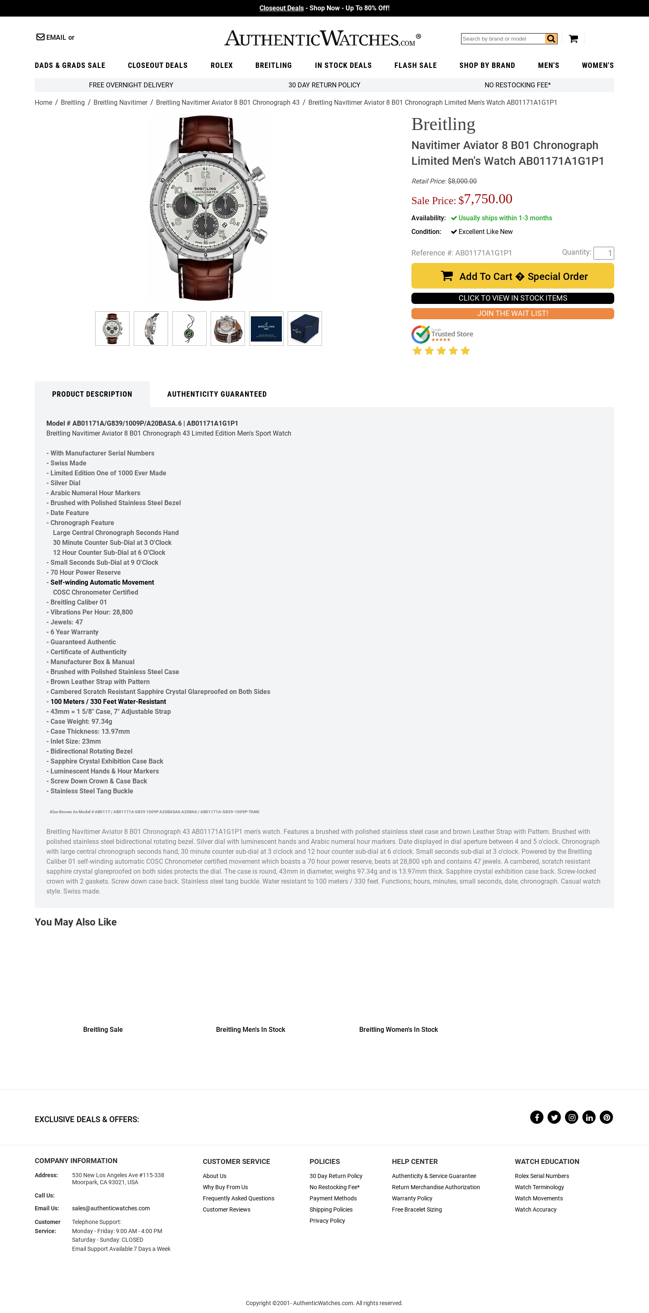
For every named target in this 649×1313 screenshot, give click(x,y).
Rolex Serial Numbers (542, 1176)
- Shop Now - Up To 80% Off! (324, 8)
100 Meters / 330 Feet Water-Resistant (108, 702)
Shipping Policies (331, 1209)
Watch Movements (539, 1198)
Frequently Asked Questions (238, 1198)
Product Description (92, 394)
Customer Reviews (226, 1209)
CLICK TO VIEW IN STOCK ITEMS (513, 298)
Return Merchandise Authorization (436, 1187)
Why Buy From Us (225, 1187)
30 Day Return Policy (336, 1176)
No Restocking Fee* (518, 85)
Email (56, 37)
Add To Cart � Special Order (523, 276)
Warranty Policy (412, 1198)
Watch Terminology (539, 1187)
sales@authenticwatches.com (111, 1208)
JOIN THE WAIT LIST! (512, 313)
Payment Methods (333, 1198)
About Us (214, 1176)
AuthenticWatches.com (322, 38)
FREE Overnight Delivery (131, 85)
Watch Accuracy (536, 1209)
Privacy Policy (327, 1220)
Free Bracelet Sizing (417, 1209)
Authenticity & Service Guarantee (434, 1176)
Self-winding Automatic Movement (102, 582)
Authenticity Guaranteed (217, 394)
